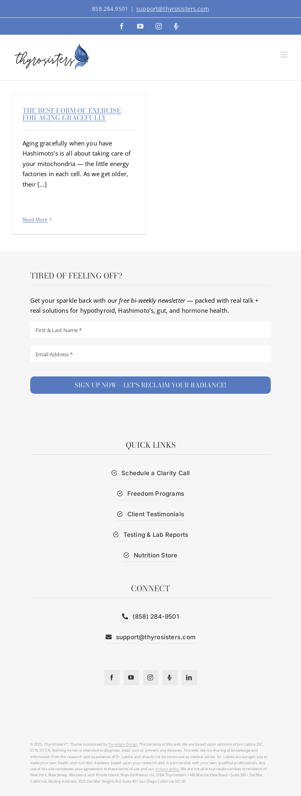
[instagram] (150, 677)
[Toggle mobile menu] (284, 54)
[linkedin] (189, 677)
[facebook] (112, 677)
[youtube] (131, 677)
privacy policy (167, 768)
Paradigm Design (123, 744)
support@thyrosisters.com (172, 8)
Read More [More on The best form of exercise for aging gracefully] (35, 219)
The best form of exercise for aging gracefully (72, 114)
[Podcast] (170, 677)
